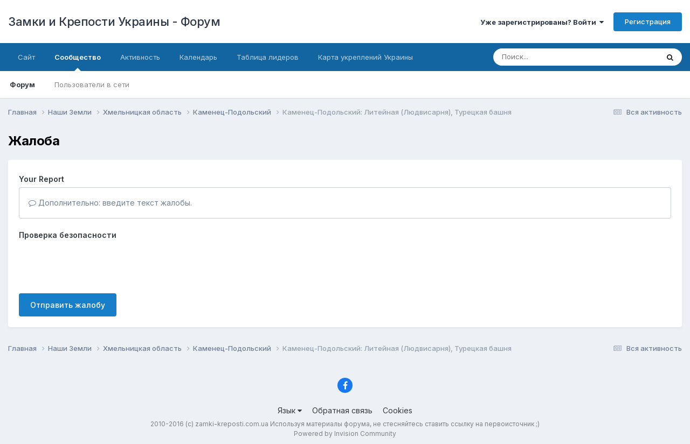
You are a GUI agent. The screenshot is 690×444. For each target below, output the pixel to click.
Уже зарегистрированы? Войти (542, 22)
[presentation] (101, 264)
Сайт (26, 57)
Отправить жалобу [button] (67, 304)
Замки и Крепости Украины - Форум (114, 22)
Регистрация (648, 21)
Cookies (397, 410)
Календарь (198, 57)
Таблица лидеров (268, 57)
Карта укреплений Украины (365, 57)
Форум (22, 84)
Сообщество (77, 62)
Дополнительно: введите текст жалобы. (110, 202)
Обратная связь (342, 410)
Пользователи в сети (91, 84)
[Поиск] (555, 57)
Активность (140, 57)
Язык (290, 410)
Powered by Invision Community (345, 433)
